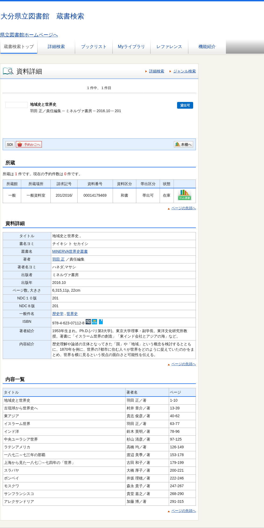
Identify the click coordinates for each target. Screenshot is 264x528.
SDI (10, 144)
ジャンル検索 (184, 71)
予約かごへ (32, 144)
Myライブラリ (131, 46)
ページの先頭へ (183, 208)
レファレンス (169, 46)
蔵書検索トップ (19, 46)
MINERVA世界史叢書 (70, 251)
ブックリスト (94, 46)
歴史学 (58, 313)
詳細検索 (56, 46)
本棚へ (186, 144)
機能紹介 (207, 46)
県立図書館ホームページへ (29, 35)
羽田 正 (58, 259)
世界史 (72, 313)
